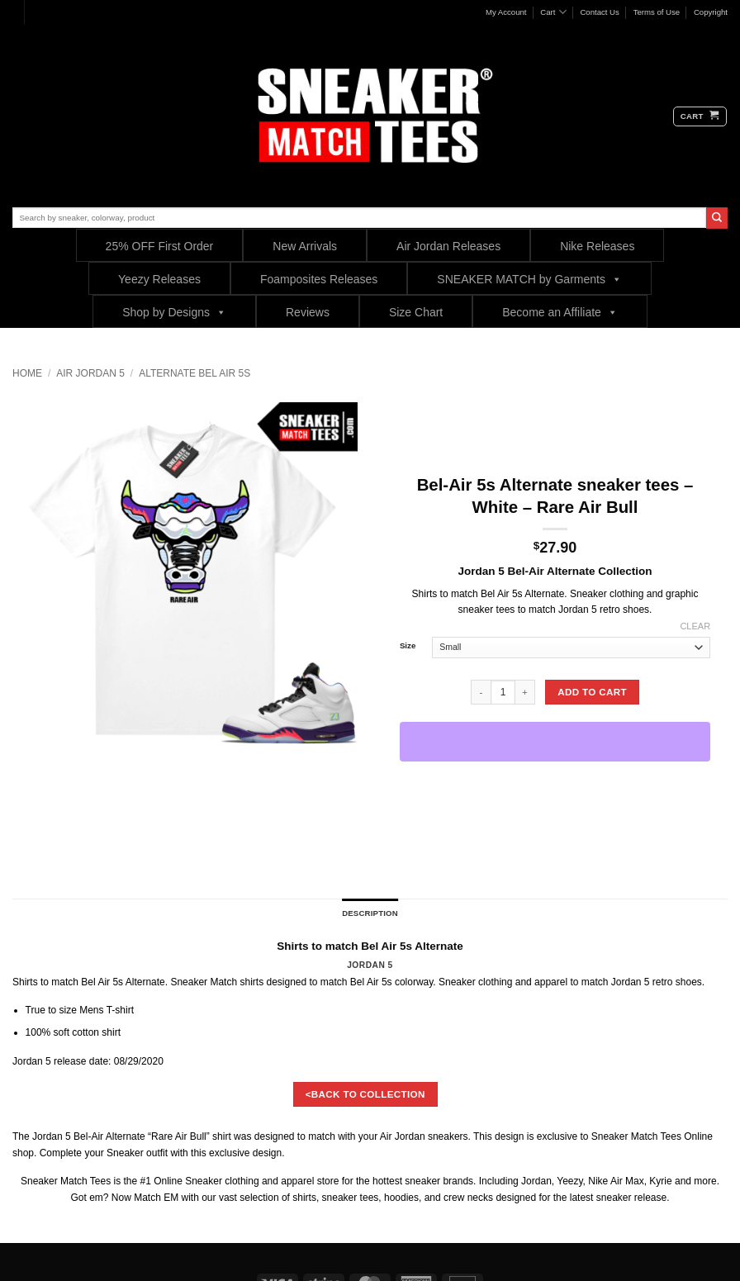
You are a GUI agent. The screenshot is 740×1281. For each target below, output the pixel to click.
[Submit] (717, 218)
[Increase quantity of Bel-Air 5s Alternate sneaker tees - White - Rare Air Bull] (525, 692)
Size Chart (416, 312)
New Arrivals (305, 246)
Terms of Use (657, 12)
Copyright (711, 12)
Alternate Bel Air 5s (194, 373)
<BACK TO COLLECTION (365, 1094)
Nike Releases (597, 246)
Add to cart (592, 691)
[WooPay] (555, 741)
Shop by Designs (174, 312)
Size (407, 646)
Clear (695, 626)
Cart (553, 12)
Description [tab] (370, 913)
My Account (506, 12)
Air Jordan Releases (448, 246)
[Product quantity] (503, 692)
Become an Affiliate (560, 312)
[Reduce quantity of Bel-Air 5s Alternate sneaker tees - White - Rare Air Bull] (481, 692)
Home (27, 373)
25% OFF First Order (160, 246)
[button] (700, 116)
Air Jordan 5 (90, 373)
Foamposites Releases (318, 279)
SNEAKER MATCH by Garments (529, 279)
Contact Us (599, 12)
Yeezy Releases (159, 279)
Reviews (308, 312)
